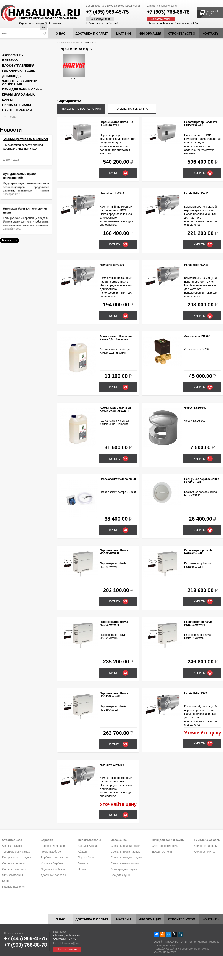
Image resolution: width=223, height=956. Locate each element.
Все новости (9, 240)
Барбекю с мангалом (54, 857)
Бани (5, 880)
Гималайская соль (18, 70)
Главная (61, 42)
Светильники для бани (125, 845)
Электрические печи (165, 845)
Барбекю (10, 60)
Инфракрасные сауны (16, 857)
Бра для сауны (120, 875)
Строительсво (12, 840)
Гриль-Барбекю (51, 851)
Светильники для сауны (126, 857)
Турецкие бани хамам (16, 851)
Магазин (123, 33)
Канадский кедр (88, 845)
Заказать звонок (160, 19)
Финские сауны (12, 845)
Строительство (181, 33)
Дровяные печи (162, 851)
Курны (7, 99)
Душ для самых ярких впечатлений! (22, 179)
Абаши (82, 851)
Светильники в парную (126, 851)
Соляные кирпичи (206, 845)
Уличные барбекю (52, 863)
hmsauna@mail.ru (166, 5)
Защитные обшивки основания (19, 83)
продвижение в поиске (194, 948)
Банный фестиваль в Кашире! (25, 139)
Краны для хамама (18, 94)
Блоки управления (18, 65)
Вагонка (83, 863)
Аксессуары (13, 55)
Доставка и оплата (92, 33)
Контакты (210, 33)
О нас (60, 33)
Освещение (119, 840)
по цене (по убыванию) (132, 108)
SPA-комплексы (12, 875)
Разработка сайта (165, 948)
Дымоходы (11, 75)
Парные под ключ (13, 886)
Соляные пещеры (13, 863)
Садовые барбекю (53, 869)
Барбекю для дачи (53, 845)
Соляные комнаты (14, 869)
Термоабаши (86, 857)
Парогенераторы (17, 110)
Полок (82, 869)
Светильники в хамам (125, 863)
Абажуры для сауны (124, 869)
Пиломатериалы (16, 104)
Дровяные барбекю (53, 875)
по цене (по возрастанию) (81, 108)
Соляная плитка (204, 851)
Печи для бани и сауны (22, 89)
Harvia (74, 67)
